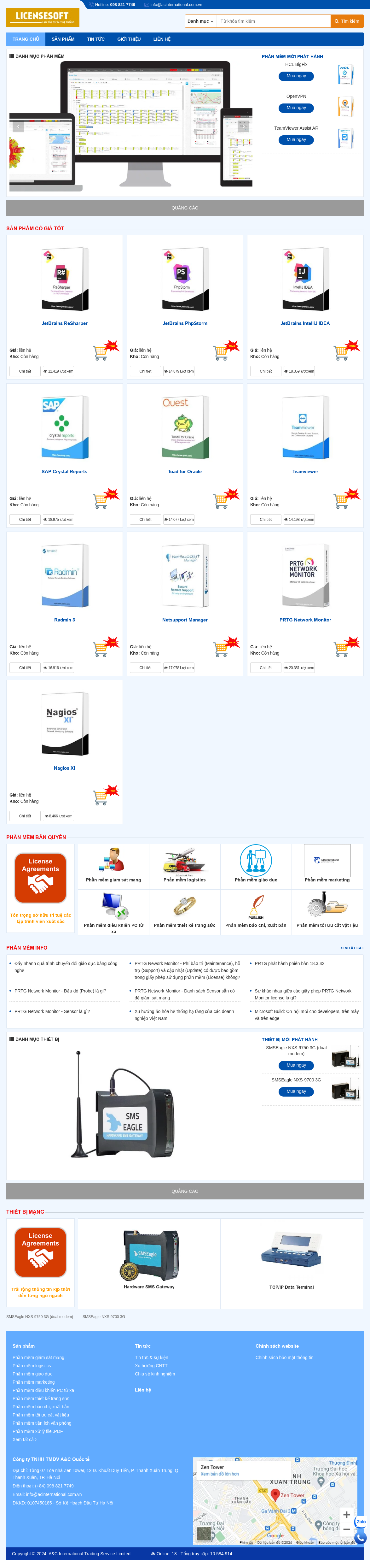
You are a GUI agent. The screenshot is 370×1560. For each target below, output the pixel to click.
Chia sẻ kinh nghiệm (155, 1373)
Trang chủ (26, 39)
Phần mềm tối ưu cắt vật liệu (41, 1414)
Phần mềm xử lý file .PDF (38, 1431)
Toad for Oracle (185, 471)
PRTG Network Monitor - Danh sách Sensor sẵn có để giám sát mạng (184, 994)
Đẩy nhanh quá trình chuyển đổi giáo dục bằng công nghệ (66, 967)
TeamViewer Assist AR (297, 128)
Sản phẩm (63, 39)
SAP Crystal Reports (64, 471)
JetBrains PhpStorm (185, 323)
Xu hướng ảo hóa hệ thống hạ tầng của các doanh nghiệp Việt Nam (184, 1015)
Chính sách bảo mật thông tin (284, 1357)
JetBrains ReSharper (65, 323)
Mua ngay (296, 75)
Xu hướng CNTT (151, 1365)
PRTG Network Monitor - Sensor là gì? (52, 1011)
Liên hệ (162, 39)
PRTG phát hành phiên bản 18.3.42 (290, 963)
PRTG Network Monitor (305, 620)
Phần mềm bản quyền (36, 837)
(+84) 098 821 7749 (54, 1485)
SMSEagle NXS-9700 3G (296, 1079)
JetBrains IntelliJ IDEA (305, 323)
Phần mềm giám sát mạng (38, 1357)
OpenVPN (296, 96)
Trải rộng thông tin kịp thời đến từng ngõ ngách (40, 1292)
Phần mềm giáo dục (32, 1373)
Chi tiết (25, 371)
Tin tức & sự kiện (151, 1357)
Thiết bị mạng (25, 1212)
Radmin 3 (64, 620)
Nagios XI (64, 768)
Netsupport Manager (185, 620)
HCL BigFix (296, 64)
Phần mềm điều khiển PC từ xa (43, 1390)
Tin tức (96, 39)
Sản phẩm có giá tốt (35, 229)
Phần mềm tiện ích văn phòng (42, 1423)
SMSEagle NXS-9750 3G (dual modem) (296, 1050)
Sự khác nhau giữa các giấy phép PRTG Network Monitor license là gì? (303, 994)
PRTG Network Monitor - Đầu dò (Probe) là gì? (60, 990)
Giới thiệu (129, 39)
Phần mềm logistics (32, 1365)
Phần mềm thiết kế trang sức (41, 1398)
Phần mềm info (26, 948)
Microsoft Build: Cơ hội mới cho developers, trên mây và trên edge (307, 1015)
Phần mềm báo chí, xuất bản (41, 1406)
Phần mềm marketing (34, 1382)
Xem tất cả (352, 948)
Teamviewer (305, 471)
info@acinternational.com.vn (54, 1494)
